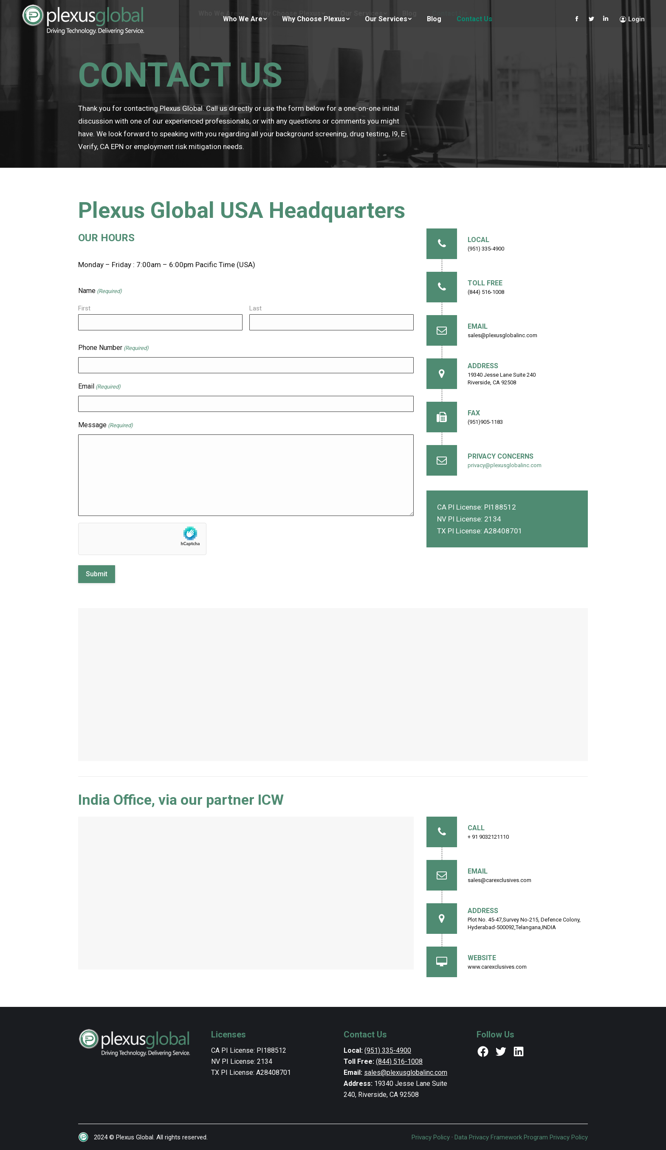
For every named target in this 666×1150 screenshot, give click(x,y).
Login (632, 19)
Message (105, 425)
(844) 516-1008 (399, 1061)
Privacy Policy (431, 1137)
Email (99, 386)
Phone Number (113, 348)
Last (255, 308)
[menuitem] (244, 19)
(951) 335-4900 (387, 1050)
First (84, 308)
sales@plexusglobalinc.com (405, 1072)
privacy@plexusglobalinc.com (505, 465)
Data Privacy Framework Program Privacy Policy (521, 1137)
